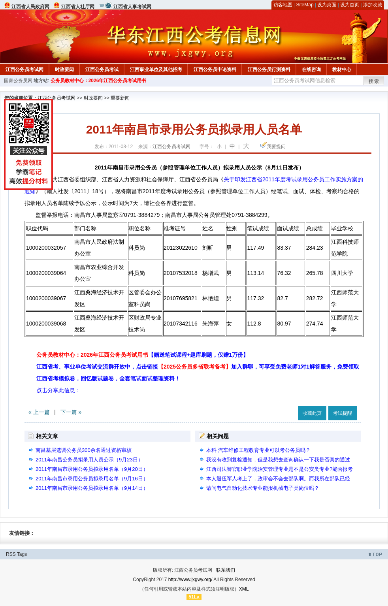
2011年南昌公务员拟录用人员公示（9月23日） (89, 460)
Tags (22, 554)
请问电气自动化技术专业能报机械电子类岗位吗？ (262, 488)
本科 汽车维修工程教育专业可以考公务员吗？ (258, 450)
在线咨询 (311, 69)
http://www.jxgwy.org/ (190, 579)
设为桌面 (326, 5)
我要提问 (276, 146)
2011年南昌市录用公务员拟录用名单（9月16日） (92, 479)
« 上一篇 (39, 412)
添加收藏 (372, 5)
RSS (11, 554)
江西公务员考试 (102, 69)
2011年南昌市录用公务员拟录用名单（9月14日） (92, 488)
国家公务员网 (18, 80)
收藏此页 (312, 413)
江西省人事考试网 (132, 6)
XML (244, 589)
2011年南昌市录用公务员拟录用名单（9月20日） (92, 469)
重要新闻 (120, 98)
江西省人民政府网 (30, 6)
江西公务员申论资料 (215, 69)
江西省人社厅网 (77, 6)
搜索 (374, 81)
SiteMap (305, 5)
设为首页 (349, 5)
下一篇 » (71, 412)
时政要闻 (64, 69)
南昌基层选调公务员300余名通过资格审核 (84, 450)
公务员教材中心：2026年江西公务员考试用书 (99, 80)
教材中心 (341, 69)
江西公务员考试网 (24, 69)
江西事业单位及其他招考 (156, 69)
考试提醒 (342, 413)
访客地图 (282, 5)
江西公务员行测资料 (269, 69)
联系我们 (225, 570)
